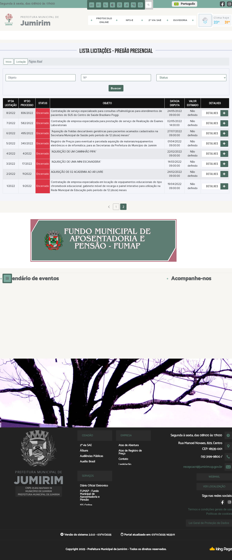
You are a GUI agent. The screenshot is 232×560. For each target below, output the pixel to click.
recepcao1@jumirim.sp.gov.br (202, 467)
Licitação (21, 61)
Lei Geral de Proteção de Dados (209, 523)
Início (8, 61)
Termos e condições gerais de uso (210, 509)
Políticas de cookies (219, 513)
